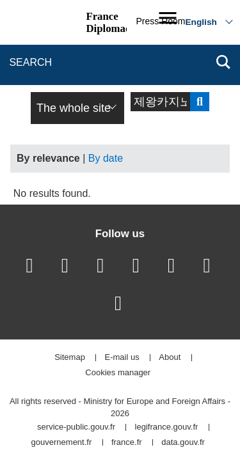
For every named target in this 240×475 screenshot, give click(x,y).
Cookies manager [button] (117, 373)
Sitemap (69, 357)
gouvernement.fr (61, 442)
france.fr (126, 442)
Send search (199, 101)
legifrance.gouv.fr (166, 427)
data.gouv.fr (183, 442)
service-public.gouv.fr (76, 427)
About (169, 357)
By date (105, 158)
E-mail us (122, 357)
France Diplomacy (110, 22)
